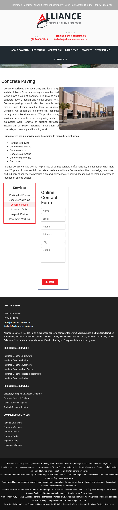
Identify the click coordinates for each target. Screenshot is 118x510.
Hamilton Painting (25, 474)
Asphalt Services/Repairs (16, 407)
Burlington (58, 340)
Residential (38, 50)
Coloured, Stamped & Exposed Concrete (23, 393)
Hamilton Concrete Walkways (18, 365)
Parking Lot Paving (13, 422)
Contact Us (60, 59)
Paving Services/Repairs (15, 402)
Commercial (55, 50)
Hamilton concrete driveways (14, 467)
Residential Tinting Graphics (40, 489)
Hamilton (60, 463)
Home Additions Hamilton (66, 489)
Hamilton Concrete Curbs (16, 378)
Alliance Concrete (28, 504)
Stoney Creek (51, 336)
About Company (20, 50)
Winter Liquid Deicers (89, 474)
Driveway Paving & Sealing (16, 398)
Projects (86, 50)
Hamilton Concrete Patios (16, 360)
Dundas (39, 336)
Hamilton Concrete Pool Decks (18, 369)
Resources (109, 504)
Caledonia (88, 463)
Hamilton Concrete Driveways (18, 356)
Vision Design (97, 504)
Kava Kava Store (66, 478)
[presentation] (64, 272)
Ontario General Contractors (14, 489)
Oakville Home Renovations (79, 493)
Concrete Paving (11, 431)
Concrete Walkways (13, 427)
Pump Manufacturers (69, 474)
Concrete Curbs (11, 436)
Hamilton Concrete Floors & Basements (22, 374)
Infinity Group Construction (47, 474)
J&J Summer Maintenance (54, 493)
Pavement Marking (13, 445)
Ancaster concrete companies (38, 497)
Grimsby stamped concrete (51, 500)
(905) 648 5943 (39, 39)
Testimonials (102, 50)
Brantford (99, 333)
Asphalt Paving (11, 440)
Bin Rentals (72, 50)
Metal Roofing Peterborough (91, 489)
